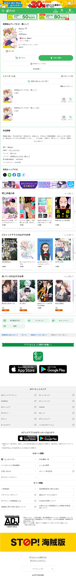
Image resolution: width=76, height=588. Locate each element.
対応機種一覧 (44, 459)
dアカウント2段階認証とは (11, 501)
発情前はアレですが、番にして (25, 90)
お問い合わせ (6, 471)
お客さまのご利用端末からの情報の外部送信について (54, 507)
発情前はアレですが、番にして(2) (26, 108)
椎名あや (21, 28)
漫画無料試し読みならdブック (10, 335)
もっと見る (67, 193)
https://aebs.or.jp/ (30, 525)
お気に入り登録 (68, 76)
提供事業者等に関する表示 (49, 489)
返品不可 (21, 47)
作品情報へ (37, 69)
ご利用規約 (5, 489)
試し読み (11, 51)
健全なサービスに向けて (48, 495)
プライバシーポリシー (9, 495)
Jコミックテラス (14, 150)
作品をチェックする (39, 63)
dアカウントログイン (9, 477)
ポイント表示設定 (45, 471)
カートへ (22, 58)
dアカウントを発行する (38, 557)
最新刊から (69, 86)
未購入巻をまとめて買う (40, 81)
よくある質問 (44, 465)
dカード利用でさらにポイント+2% (28, 44)
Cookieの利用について (47, 501)
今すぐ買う (57, 58)
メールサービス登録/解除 (10, 465)
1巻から (62, 86)
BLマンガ (13, 153)
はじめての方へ (8, 459)
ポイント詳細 (24, 41)
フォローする (26, 28)
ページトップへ (38, 569)
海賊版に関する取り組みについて (13, 507)
